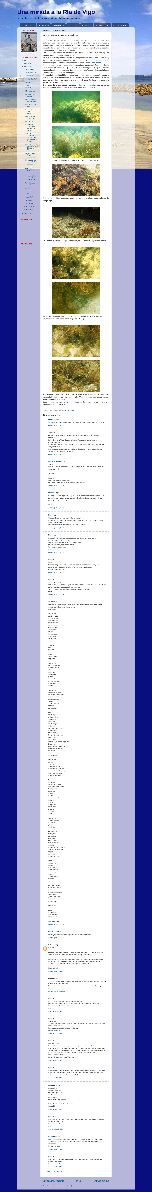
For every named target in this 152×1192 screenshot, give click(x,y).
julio (27, 85)
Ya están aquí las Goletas (30, 184)
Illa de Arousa (30, 88)
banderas (51, 493)
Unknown (51, 945)
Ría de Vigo (86, 25)
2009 (26, 64)
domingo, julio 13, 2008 (56, 991)
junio (28, 194)
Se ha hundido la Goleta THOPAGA (30, 178)
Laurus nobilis (53, 931)
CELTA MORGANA (55, 461)
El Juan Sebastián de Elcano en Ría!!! (31, 147)
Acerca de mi (44, 25)
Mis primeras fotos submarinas (30, 155)
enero (28, 209)
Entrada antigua (101, 1181)
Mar (49, 515)
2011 (26, 60)
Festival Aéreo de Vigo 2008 (31, 100)
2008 (26, 67)
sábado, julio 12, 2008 (56, 938)
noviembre (30, 73)
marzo (28, 203)
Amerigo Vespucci (29, 189)
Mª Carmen (52, 1136)
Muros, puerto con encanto (30, 117)
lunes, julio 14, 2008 (55, 1011)
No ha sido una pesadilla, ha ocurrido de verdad (30, 163)
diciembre (29, 69)
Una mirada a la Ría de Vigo (56, 12)
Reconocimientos (102, 25)
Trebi (50, 432)
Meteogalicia (73, 25)
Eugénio (51, 419)
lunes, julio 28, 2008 (55, 1167)
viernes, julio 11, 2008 (56, 425)
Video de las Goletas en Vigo (30, 171)
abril (27, 200)
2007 (26, 213)
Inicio (78, 1181)
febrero (28, 206)
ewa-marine (99, 40)
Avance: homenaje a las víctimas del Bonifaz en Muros (31, 137)
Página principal (28, 25)
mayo (28, 197)
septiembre (30, 79)
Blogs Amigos (58, 25)
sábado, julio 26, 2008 (56, 1149)
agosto (28, 82)
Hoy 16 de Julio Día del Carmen (30, 111)
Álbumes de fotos (120, 25)
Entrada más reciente (53, 1181)
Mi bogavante (30, 91)
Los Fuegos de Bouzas (30, 95)
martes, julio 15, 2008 (56, 1129)
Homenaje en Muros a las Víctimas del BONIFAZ (30, 127)
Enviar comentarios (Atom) (62, 1186)
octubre (29, 76)
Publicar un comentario (54, 1171)
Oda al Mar (29, 121)
